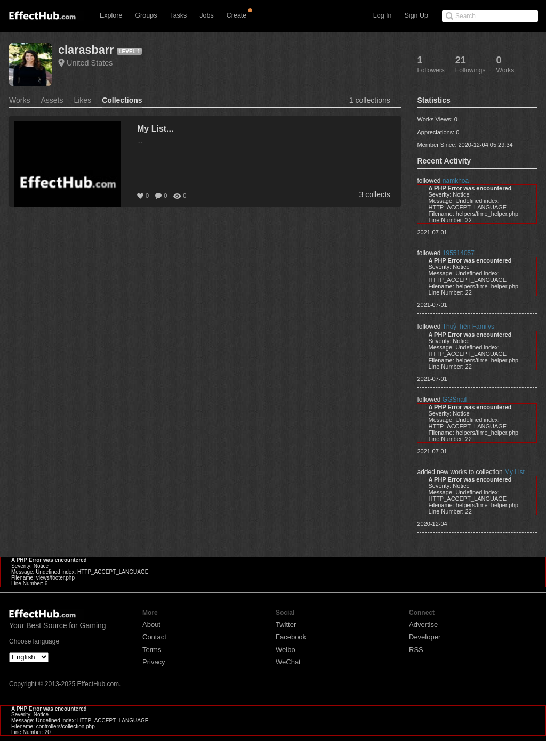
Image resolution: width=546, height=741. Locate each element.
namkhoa (456, 180)
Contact (154, 637)
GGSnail (455, 399)
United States (90, 63)
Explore (111, 15)
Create (237, 15)
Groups (146, 15)
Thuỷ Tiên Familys (468, 326)
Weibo (285, 650)
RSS (416, 650)
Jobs (206, 15)
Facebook (291, 637)
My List (514, 472)
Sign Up (416, 15)
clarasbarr (86, 49)
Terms (151, 650)
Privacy (153, 662)
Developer (424, 637)
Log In (382, 15)
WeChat (288, 662)
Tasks (178, 15)
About (151, 625)
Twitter (286, 625)
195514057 (459, 253)
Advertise (423, 625)
